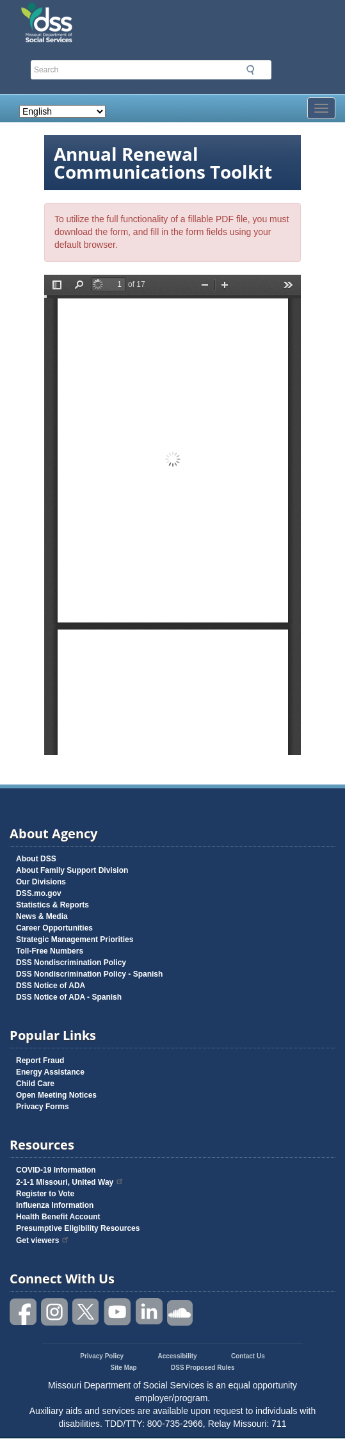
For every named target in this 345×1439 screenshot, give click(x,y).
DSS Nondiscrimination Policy (71, 962)
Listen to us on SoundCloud (180, 1312)
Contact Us (248, 1356)
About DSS (36, 858)
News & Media (42, 916)
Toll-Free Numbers (49, 951)
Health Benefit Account (58, 1216)
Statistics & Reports (52, 904)
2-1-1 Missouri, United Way (70, 1182)
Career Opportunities (54, 927)
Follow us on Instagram (55, 1312)
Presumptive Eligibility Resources (78, 1228)
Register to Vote (45, 1193)
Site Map (124, 1367)
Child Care (35, 1083)
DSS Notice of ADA (50, 985)
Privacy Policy (102, 1356)
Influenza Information (54, 1205)
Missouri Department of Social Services (113, 14)
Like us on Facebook (24, 1312)
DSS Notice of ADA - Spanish (69, 997)
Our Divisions (41, 881)
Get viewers (43, 1240)
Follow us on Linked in (149, 1312)
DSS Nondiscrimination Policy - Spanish (89, 974)
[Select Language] (62, 111)
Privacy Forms (42, 1106)
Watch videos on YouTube (118, 1312)
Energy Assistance (50, 1072)
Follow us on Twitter (86, 1312)
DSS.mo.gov (38, 893)
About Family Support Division (72, 870)
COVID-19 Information (56, 1170)
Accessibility (177, 1356)
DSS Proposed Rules (202, 1367)
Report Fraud (40, 1060)
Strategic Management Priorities (74, 939)
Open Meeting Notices (56, 1095)
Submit (250, 70)
